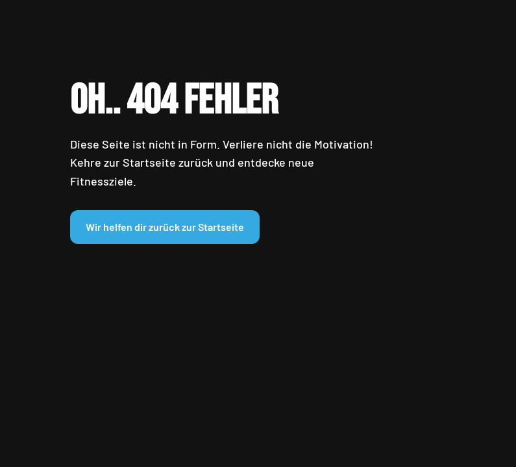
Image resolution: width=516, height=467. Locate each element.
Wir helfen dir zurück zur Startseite (165, 227)
